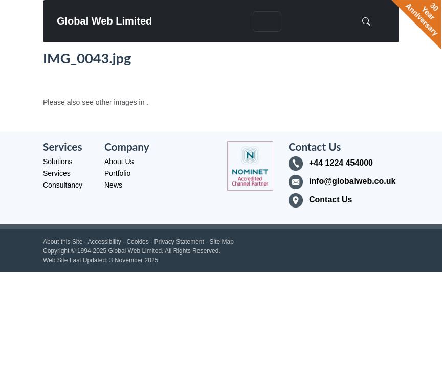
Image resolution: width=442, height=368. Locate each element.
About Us (119, 161)
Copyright (56, 251)
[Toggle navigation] (267, 21)
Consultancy (62, 185)
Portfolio (117, 173)
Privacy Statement (179, 241)
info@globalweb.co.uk (352, 181)
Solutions (58, 161)
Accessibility (104, 241)
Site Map (222, 241)
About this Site (62, 241)
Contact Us (330, 199)
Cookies (137, 241)
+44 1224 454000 (341, 162)
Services (57, 173)
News (113, 185)
